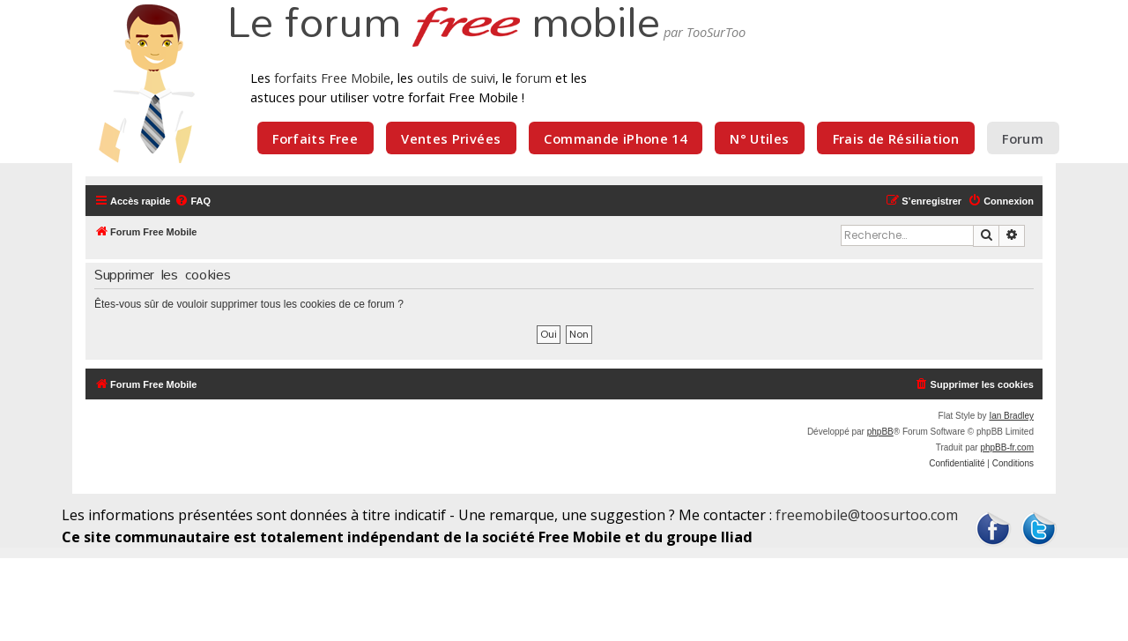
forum (534, 77)
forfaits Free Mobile (332, 77)
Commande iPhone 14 (615, 138)
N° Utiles (759, 138)
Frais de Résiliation (896, 138)
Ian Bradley (1011, 416)
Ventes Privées (451, 138)
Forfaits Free (315, 138)
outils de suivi (456, 77)
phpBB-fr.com (1007, 447)
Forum (1022, 138)
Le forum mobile (443, 25)
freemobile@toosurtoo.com (867, 515)
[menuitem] (192, 201)
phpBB (880, 431)
